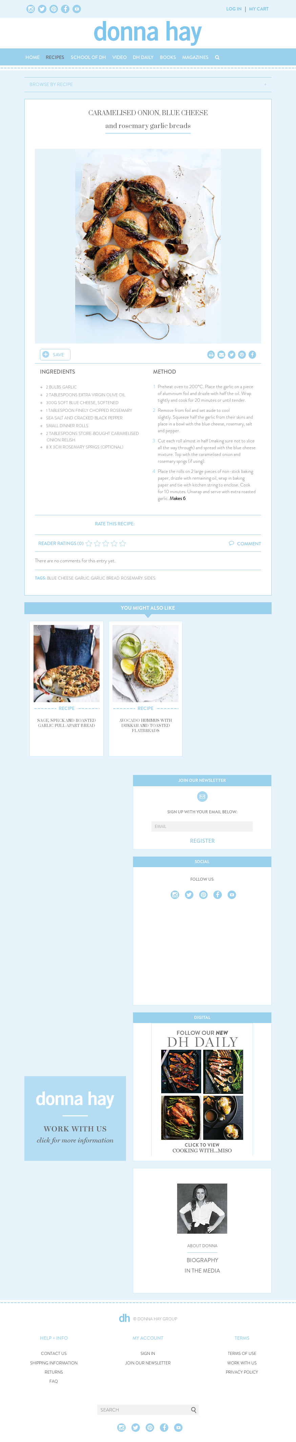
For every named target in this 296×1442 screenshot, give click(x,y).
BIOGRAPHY (202, 1260)
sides (149, 578)
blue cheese (60, 578)
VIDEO (119, 57)
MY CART (259, 8)
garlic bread (105, 578)
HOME (32, 57)
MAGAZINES (195, 57)
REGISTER (202, 841)
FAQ (53, 1381)
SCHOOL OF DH (88, 57)
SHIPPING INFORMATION (54, 1363)
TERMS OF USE (242, 1354)
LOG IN (234, 8)
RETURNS (54, 1372)
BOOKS (168, 57)
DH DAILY (143, 57)
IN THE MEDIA (202, 1271)
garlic (82, 578)
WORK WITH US (242, 1363)
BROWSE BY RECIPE (51, 84)
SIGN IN (148, 1354)
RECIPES (55, 57)
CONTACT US (54, 1354)
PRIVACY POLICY (242, 1372)
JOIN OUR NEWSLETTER (148, 1363)
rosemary (132, 578)
